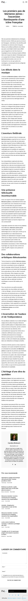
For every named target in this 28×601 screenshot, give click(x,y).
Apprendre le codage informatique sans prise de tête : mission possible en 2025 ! (10, 479)
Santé (2, 527)
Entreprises (3, 536)
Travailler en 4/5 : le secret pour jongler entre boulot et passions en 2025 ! (10, 532)
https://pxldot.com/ (14, 445)
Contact (19, 598)
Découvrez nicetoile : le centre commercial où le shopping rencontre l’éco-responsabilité (9, 497)
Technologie (3, 482)
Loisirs (7, 26)
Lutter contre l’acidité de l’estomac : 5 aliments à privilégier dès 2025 (10, 523)
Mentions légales (12, 598)
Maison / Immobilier (5, 491)
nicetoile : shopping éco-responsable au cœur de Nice (9, 506)
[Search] (25, 591)
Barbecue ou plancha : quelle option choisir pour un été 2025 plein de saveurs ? (9, 488)
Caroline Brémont (14, 443)
